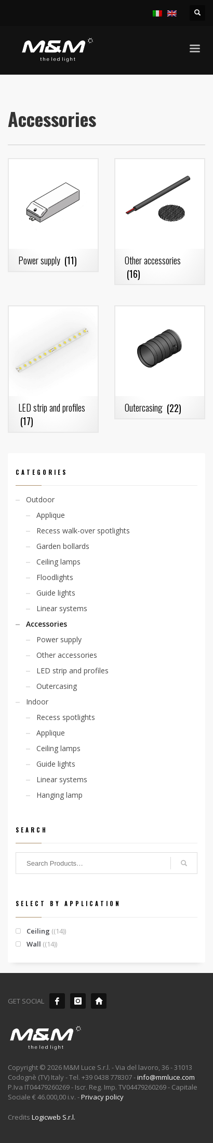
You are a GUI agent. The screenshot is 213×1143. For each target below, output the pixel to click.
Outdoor (40, 499)
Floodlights (54, 577)
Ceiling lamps (58, 562)
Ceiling (38, 931)
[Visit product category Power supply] (53, 215)
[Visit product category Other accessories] (159, 221)
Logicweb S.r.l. (53, 1117)
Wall (33, 944)
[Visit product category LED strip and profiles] (53, 368)
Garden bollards (62, 546)
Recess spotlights (65, 717)
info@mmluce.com (166, 1077)
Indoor (37, 702)
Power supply (59, 639)
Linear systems (61, 608)
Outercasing (56, 686)
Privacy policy (102, 1097)
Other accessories (66, 655)
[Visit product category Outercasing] (159, 362)
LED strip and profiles (72, 670)
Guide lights (55, 593)
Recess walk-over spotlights (83, 530)
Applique (50, 515)
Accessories (46, 624)
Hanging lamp (59, 795)
